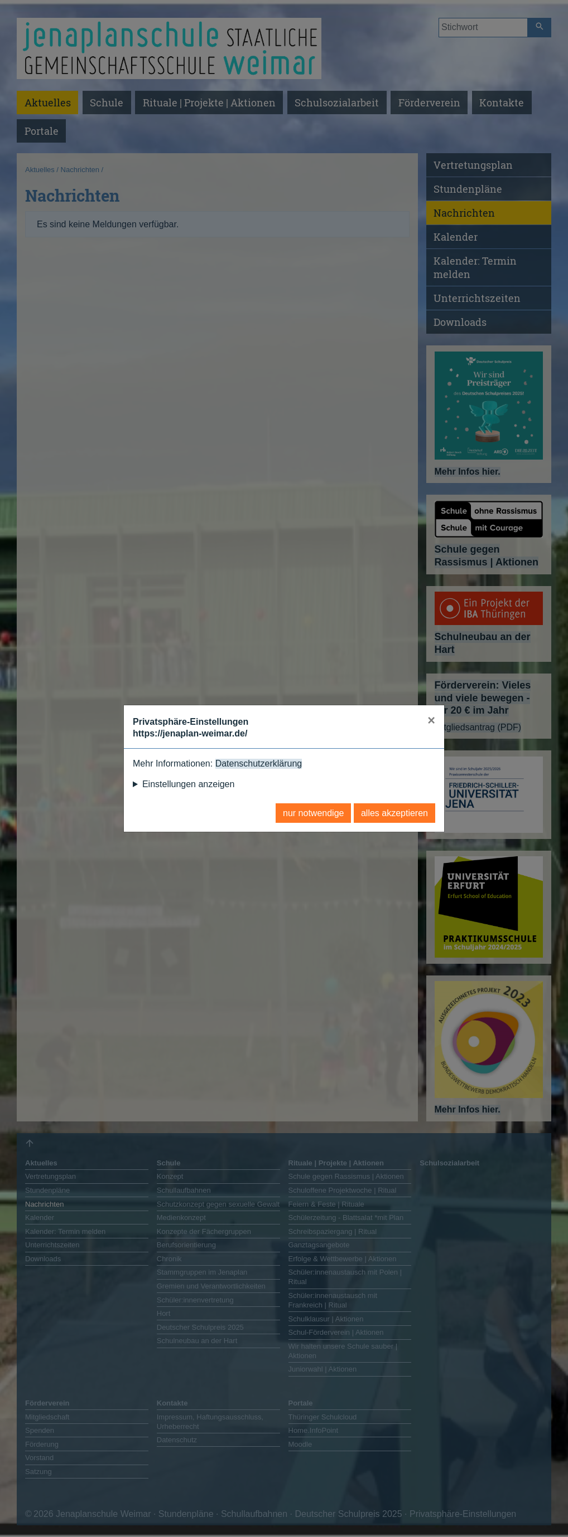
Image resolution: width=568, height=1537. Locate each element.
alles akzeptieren (394, 813)
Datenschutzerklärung (258, 763)
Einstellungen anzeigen (188, 784)
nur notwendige (313, 813)
